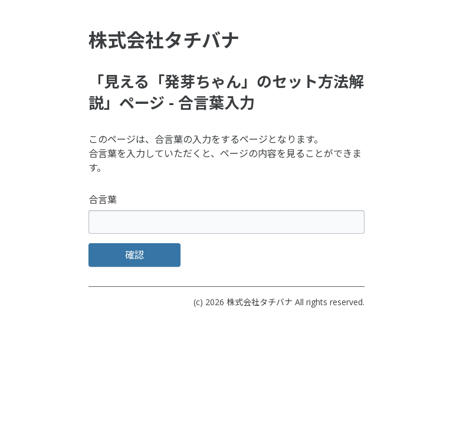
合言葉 (102, 199)
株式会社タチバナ (259, 302)
